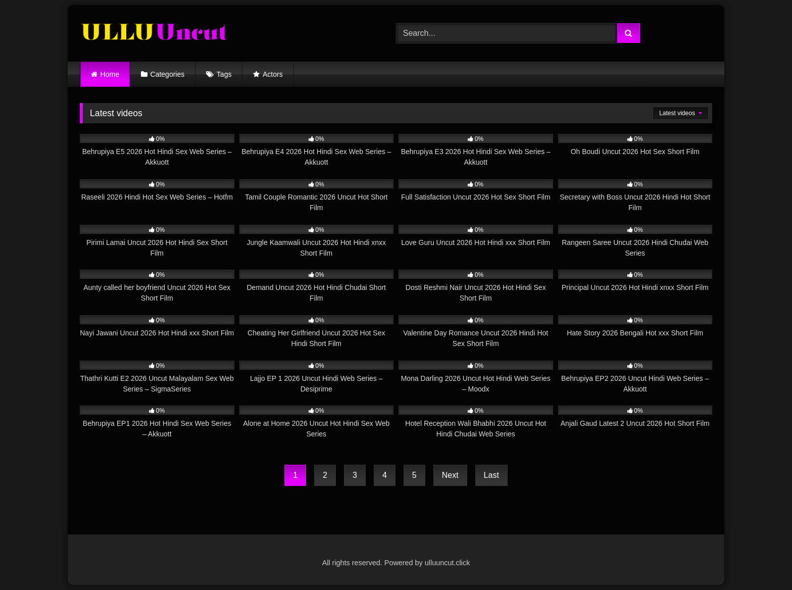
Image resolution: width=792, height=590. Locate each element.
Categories (168, 74)
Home (110, 74)
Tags (224, 74)
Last (491, 475)
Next (450, 475)
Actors (273, 74)
